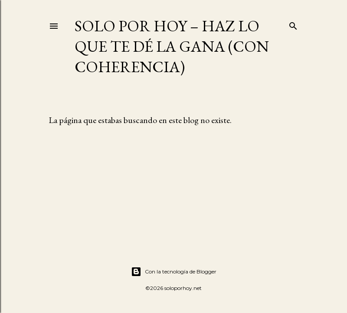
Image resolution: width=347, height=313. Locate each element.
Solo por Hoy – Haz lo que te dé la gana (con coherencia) (172, 46)
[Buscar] (293, 24)
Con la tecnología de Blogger (173, 271)
